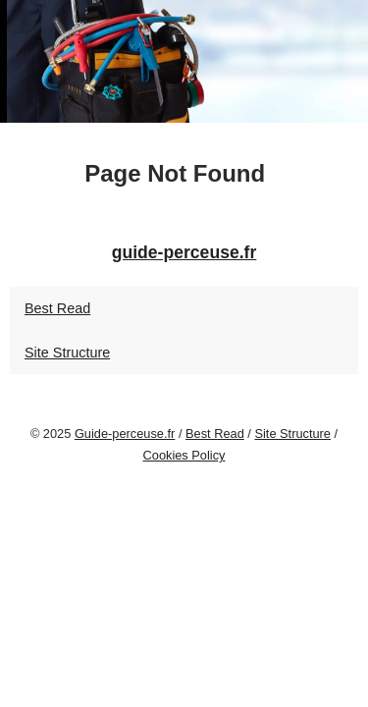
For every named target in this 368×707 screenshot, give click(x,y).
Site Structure (67, 352)
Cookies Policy (184, 455)
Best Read (57, 308)
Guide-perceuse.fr (125, 433)
